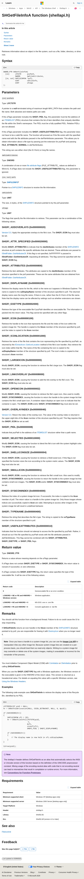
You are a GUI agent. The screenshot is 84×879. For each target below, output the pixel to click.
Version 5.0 (6, 233)
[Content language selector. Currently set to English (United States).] (13, 867)
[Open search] (73, 3)
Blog (32, 872)
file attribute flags (34, 166)
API (36, 8)
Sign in (79, 3)
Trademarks (18, 876)
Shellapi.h (63, 8)
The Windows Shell (49, 8)
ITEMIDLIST (9, 120)
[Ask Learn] (75, 8)
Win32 (29, 8)
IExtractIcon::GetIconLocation (27, 345)
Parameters (8, 36)
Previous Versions (21, 872)
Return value (8, 39)
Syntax (6, 33)
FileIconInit (6, 832)
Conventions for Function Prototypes (24, 773)
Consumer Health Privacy (68, 872)
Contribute (42, 872)
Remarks (7, 42)
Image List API (69, 642)
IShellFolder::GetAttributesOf (14, 254)
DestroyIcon (53, 631)
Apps (21, 8)
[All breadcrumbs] (4, 8)
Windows (12, 8)
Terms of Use (7, 876)
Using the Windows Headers (14, 681)
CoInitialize (53, 663)
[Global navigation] (2, 3)
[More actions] (80, 8)
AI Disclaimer (7, 872)
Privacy (51, 872)
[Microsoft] (42, 3)
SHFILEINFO (12, 182)
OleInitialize (66, 663)
